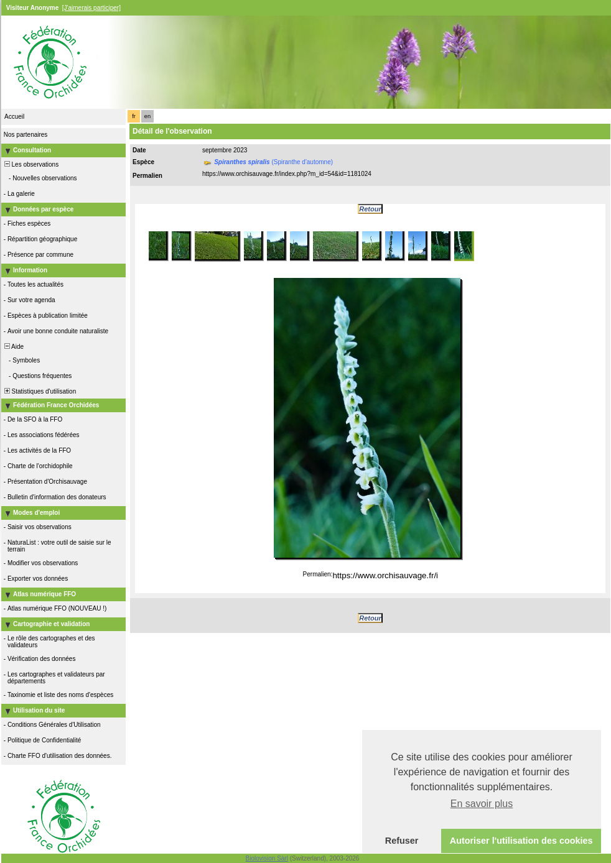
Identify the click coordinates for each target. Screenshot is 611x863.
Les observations (30, 164)
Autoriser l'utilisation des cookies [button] (521, 841)
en (147, 116)
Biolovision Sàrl (267, 858)
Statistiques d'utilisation (39, 391)
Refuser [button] (402, 841)
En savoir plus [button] (481, 803)
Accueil (14, 116)
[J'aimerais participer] (91, 7)
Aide (13, 346)
